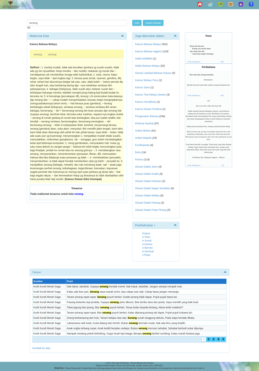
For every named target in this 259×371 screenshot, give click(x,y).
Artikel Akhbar (143, 130)
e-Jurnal (146, 240)
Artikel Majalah (143, 137)
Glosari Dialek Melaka (147, 195)
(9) (223, 165)
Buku (138, 152)
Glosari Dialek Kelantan (148, 181)
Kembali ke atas (41, 348)
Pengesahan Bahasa (146, 116)
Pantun (139, 159)
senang (38, 54)
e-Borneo (147, 247)
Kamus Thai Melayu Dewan (150, 94)
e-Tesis (146, 237)
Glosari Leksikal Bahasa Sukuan (153, 73)
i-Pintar (146, 255)
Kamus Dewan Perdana (148, 109)
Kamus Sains (142, 87)
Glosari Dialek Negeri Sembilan (152, 188)
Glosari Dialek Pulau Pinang (150, 209)
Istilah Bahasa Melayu (147, 65)
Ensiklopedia (142, 145)
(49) (222, 62)
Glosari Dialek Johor (146, 166)
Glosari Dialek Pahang (147, 202)
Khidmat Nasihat (144, 123)
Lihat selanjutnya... (194, 62)
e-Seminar (148, 251)
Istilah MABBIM (143, 58)
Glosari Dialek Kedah (147, 173)
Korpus (146, 233)
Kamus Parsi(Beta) (145, 101)
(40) (222, 95)
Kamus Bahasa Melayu (148, 44)
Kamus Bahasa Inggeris (148, 51)
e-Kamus (147, 244)
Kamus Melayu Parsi (146, 80)
